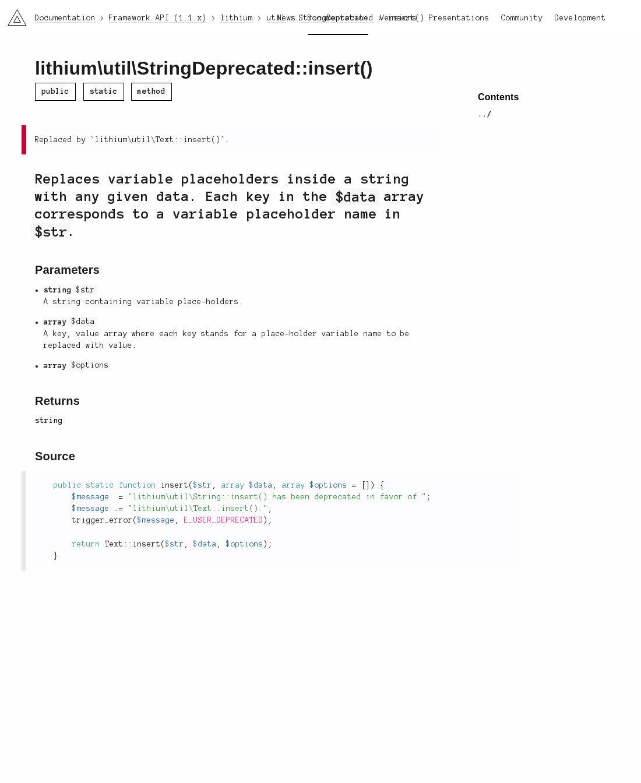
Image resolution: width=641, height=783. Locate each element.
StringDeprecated (216, 68)
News (286, 18)
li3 (13, 14)
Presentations (459, 18)
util (117, 68)
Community (522, 18)
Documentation (338, 18)
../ (485, 114)
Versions (398, 18)
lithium (66, 68)
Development (580, 18)
